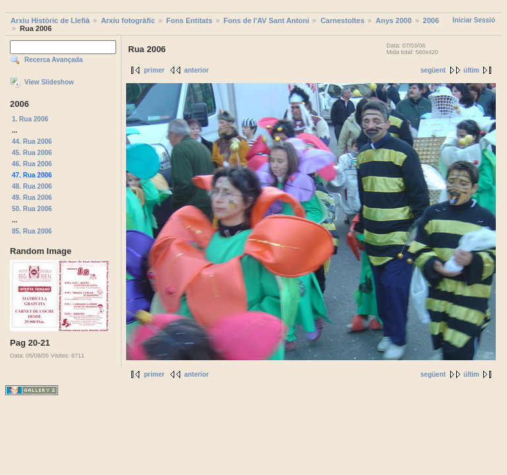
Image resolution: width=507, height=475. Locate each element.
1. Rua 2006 (30, 119)
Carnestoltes (342, 20)
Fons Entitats (189, 20)
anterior (196, 70)
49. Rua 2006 (32, 197)
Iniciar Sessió (474, 20)
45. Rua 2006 (32, 152)
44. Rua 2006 (32, 141)
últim (471, 70)
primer (154, 70)
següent (433, 70)
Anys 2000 (393, 20)
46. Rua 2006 (32, 164)
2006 (431, 20)
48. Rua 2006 (32, 186)
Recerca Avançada (53, 59)
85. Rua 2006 (32, 231)
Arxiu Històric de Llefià (50, 20)
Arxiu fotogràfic (128, 20)
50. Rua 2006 (32, 208)
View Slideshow (49, 82)
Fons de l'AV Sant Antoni (267, 20)
